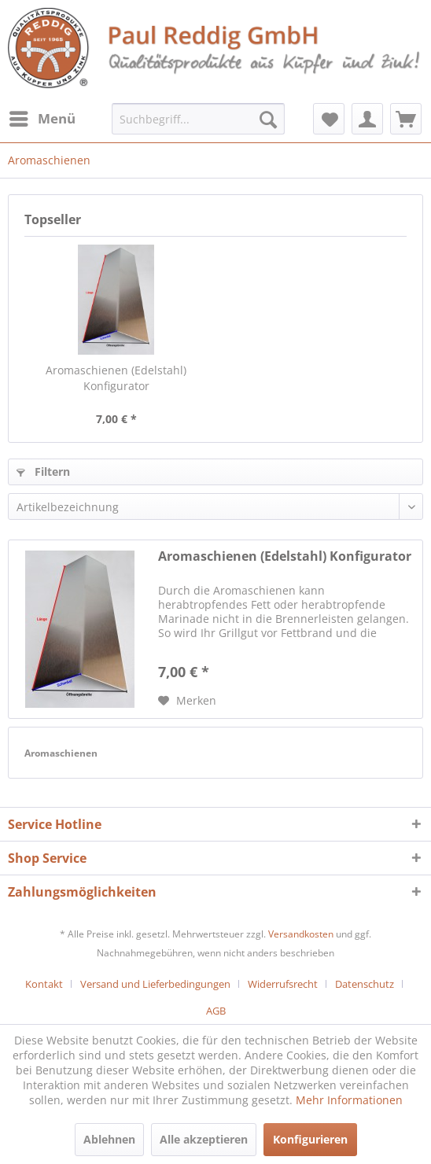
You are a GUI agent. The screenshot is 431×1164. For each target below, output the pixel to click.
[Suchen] (268, 118)
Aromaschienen (61, 753)
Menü (42, 116)
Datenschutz (364, 984)
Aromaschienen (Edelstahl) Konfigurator (116, 378)
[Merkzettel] (328, 118)
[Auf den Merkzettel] (187, 700)
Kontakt (44, 984)
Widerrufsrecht (283, 984)
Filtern (43, 471)
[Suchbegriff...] (198, 118)
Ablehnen (109, 1139)
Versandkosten (300, 934)
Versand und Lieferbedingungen (155, 984)
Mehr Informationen (349, 1099)
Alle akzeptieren (204, 1139)
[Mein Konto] (367, 118)
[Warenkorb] (406, 118)
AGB (216, 1011)
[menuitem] (41, 118)
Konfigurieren (310, 1139)
